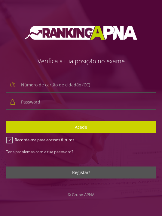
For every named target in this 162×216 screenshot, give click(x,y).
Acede (81, 127)
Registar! (81, 172)
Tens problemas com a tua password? (39, 151)
